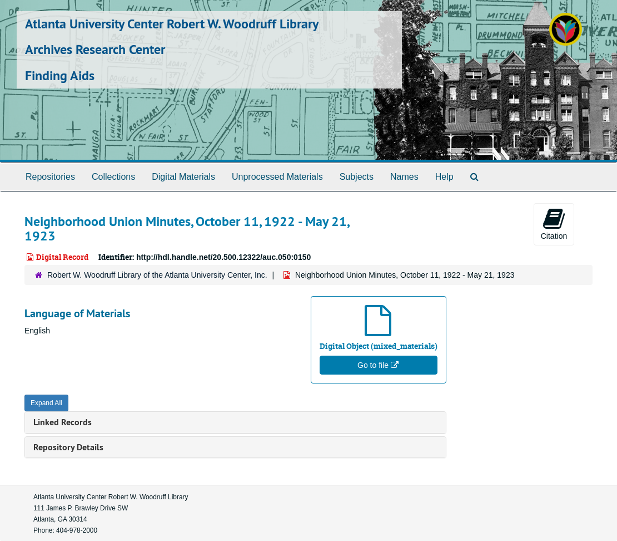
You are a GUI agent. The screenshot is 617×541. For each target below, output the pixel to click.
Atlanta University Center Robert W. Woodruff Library (172, 23)
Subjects (357, 176)
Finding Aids (59, 75)
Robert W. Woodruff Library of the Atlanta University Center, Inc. (157, 274)
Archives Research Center (95, 49)
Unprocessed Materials (277, 176)
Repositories (50, 176)
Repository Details (68, 447)
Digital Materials (183, 176)
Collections (113, 176)
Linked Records (62, 422)
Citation (554, 223)
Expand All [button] (46, 403)
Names (404, 176)
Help (444, 176)
